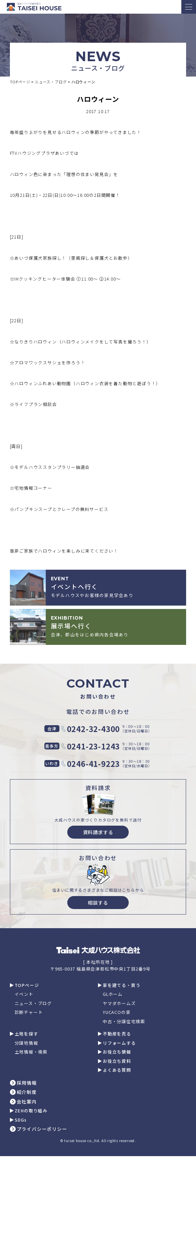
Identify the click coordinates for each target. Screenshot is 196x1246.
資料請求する (98, 832)
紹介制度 (27, 1092)
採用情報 (27, 1083)
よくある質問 (117, 1070)
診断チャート (29, 1012)
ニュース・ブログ (33, 1003)
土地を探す (26, 1034)
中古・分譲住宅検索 (124, 1022)
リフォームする (119, 1043)
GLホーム (113, 994)
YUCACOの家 (116, 1012)
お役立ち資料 (117, 1061)
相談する (98, 902)
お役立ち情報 (117, 1052)
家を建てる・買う (121, 985)
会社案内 (27, 1102)
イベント (24, 994)
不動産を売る (117, 1034)
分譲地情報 (26, 1043)
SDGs (21, 1120)
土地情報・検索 (31, 1052)
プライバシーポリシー (42, 1129)
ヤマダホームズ (119, 1003)
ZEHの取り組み (31, 1111)
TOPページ (27, 985)
